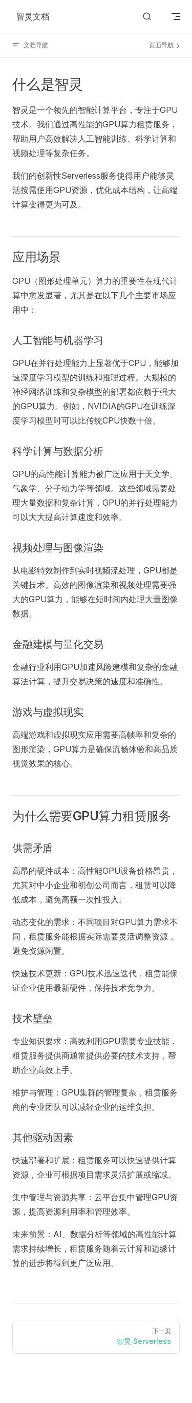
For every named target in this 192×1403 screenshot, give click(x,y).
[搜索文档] (147, 17)
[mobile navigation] (175, 16)
